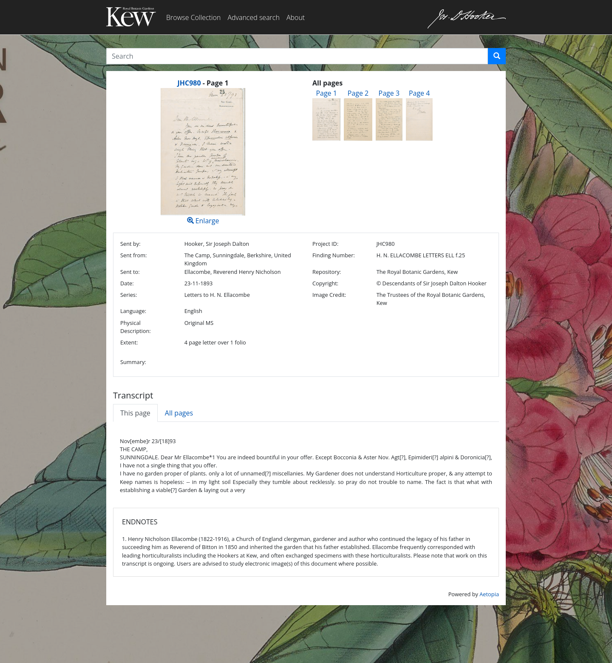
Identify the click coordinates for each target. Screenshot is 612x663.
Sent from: (133, 255)
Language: (133, 311)
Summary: (133, 362)
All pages (179, 413)
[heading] (202, 83)
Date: (127, 283)
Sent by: (130, 244)
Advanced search (253, 17)
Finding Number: (333, 255)
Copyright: (325, 283)
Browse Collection (193, 17)
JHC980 (189, 83)
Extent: (129, 342)
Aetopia (489, 594)
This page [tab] (135, 413)
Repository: (326, 272)
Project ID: (325, 244)
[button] (497, 56)
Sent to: (130, 272)
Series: (128, 295)
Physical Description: (135, 327)
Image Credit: (329, 295)
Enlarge (203, 156)
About (295, 17)
